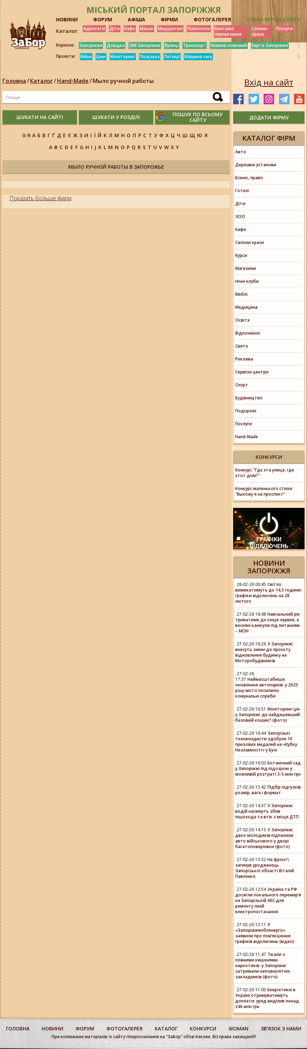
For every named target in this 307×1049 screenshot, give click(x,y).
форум (85, 1028)
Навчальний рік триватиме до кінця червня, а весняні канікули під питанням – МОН (267, 622)
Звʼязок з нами (281, 1028)
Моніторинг (122, 57)
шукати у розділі (116, 117)
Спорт (241, 385)
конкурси (203, 1028)
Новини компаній (228, 45)
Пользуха (150, 57)
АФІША (136, 19)
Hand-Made (73, 81)
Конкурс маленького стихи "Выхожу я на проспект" (263, 491)
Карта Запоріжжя (270, 45)
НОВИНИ (67, 19)
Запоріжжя (90, 45)
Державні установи (255, 165)
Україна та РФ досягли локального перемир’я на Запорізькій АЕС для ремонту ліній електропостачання (268, 900)
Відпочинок (247, 333)
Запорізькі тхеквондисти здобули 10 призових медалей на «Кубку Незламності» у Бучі (266, 741)
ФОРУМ (102, 19)
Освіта (242, 320)
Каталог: (67, 31)
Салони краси (259, 31)
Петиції (172, 57)
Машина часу (198, 57)
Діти (115, 29)
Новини (52, 1028)
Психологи (198, 29)
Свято (241, 346)
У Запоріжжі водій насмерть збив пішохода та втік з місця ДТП (267, 811)
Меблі (241, 294)
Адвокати (94, 29)
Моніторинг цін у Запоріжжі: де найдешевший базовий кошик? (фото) (267, 714)
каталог (166, 1028)
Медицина (246, 307)
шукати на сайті (39, 117)
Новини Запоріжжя (268, 566)
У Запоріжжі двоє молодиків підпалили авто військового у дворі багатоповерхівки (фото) (264, 838)
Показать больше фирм (40, 198)
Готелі (242, 191)
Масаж (146, 29)
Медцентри (170, 29)
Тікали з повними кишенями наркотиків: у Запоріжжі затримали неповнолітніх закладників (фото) (262, 965)
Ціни (101, 57)
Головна (14, 81)
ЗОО (240, 216)
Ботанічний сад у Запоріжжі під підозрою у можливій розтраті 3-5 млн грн (268, 768)
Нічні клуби (247, 281)
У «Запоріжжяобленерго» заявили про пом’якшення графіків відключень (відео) (264, 933)
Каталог (41, 81)
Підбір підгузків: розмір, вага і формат (268, 790)
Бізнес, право (249, 178)
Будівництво (249, 398)
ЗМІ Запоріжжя (144, 45)
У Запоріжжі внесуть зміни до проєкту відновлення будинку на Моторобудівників (264, 652)
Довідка (116, 45)
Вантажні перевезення (228, 31)
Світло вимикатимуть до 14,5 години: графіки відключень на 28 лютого (268, 592)
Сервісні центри (251, 372)
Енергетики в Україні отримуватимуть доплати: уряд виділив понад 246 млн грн (267, 998)
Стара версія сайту (273, 19)
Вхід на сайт (268, 82)
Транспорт (194, 45)
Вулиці (172, 45)
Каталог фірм (268, 138)
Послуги (284, 29)
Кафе (129, 29)
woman (239, 1028)
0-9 (26, 135)
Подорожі (245, 411)
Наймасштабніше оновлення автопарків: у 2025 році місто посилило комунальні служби (266, 687)
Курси (241, 255)
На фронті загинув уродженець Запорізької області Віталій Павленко (264, 867)
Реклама (244, 359)
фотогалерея (124, 1028)
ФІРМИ (169, 19)
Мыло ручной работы (123, 81)
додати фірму (269, 117)
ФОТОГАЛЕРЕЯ (212, 19)
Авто (240, 152)
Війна (86, 57)
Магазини (245, 268)
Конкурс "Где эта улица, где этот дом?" (264, 472)
